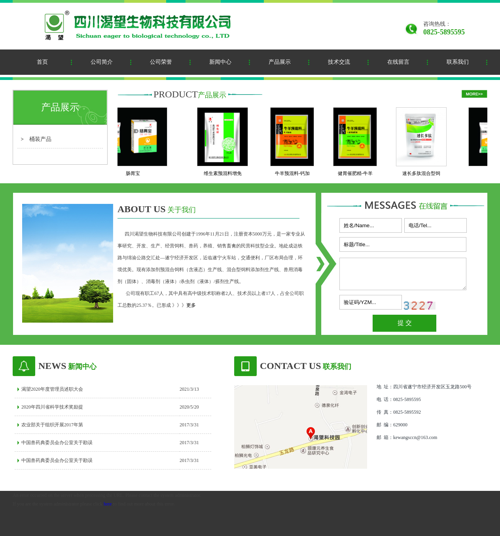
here (108, 504)
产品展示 (280, 62)
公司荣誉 (161, 62)
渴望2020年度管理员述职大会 (52, 389)
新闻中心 (220, 62)
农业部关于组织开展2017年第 (52, 425)
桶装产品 (40, 139)
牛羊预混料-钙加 (294, 173)
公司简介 (102, 62)
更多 (191, 305)
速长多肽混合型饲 (424, 173)
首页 (42, 62)
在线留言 (398, 62)
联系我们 (458, 62)
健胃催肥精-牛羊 (357, 173)
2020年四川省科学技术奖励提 (52, 407)
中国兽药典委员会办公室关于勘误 (57, 442)
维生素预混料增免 (225, 173)
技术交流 (339, 62)
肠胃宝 (135, 173)
